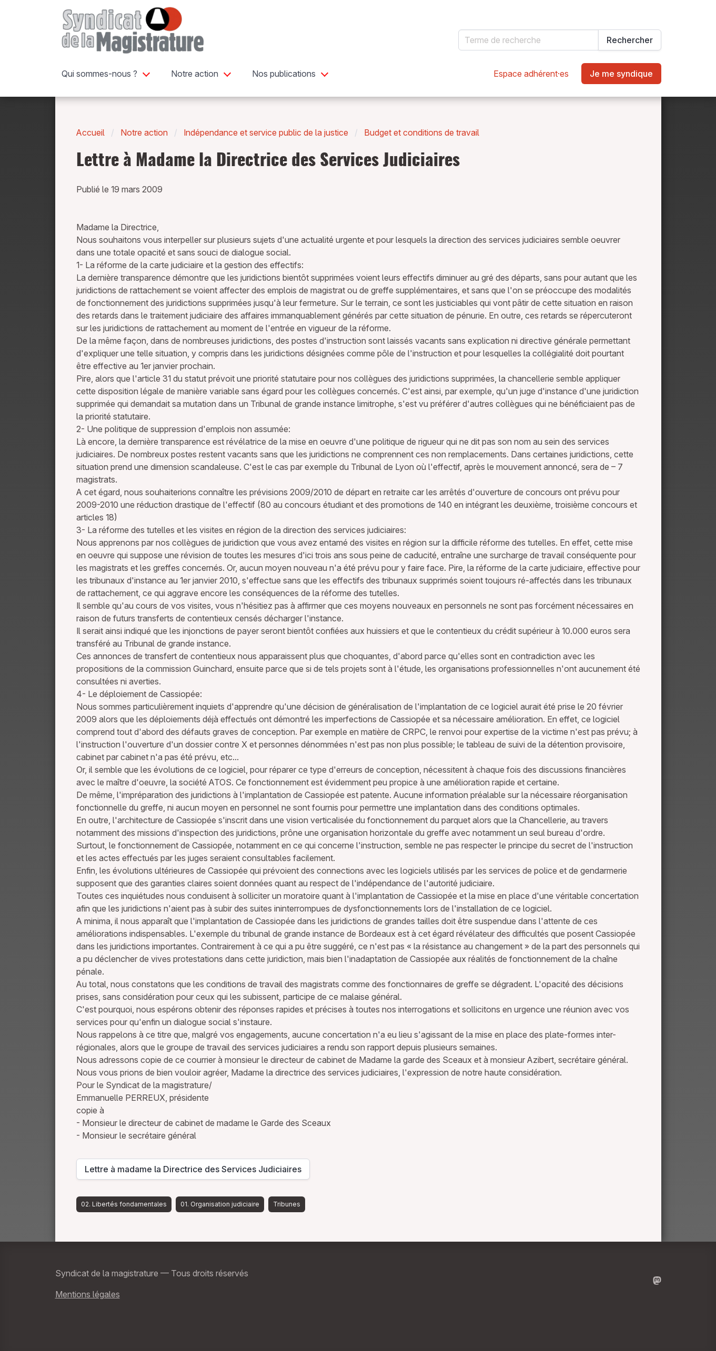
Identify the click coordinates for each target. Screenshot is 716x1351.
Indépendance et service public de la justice (266, 132)
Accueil (90, 132)
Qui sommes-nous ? (99, 73)
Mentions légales (87, 1294)
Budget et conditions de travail (421, 132)
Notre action (194, 73)
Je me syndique (621, 73)
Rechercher (630, 40)
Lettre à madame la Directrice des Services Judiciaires (193, 1172)
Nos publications (284, 73)
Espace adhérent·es (531, 73)
